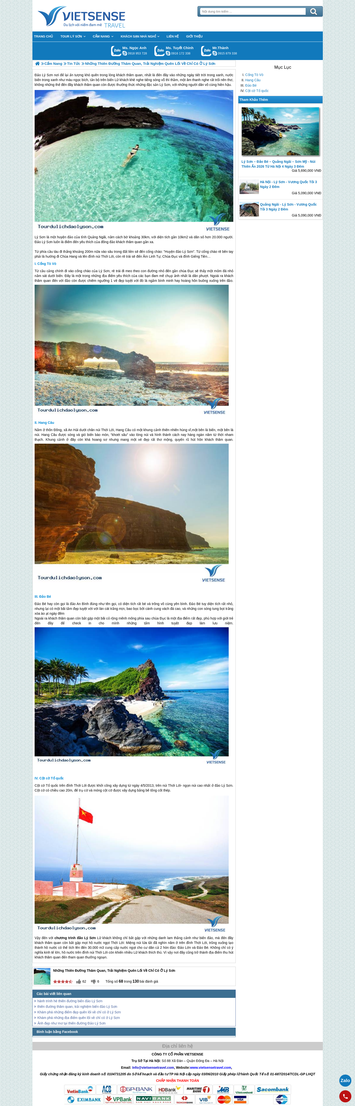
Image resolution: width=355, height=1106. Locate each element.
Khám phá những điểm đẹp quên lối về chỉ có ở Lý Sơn (79, 1012)
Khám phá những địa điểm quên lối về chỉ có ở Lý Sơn (79, 1018)
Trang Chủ (93, 15)
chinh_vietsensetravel (168, 53)
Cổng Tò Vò (254, 75)
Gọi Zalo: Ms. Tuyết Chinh (159, 50)
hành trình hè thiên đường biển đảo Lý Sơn (70, 1001)
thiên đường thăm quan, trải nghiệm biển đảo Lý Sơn (77, 1007)
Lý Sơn (40, 237)
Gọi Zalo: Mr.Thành (206, 50)
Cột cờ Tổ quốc (257, 91)
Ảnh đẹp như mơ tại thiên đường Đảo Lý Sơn (72, 1023)
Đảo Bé (251, 85)
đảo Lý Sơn (184, 252)
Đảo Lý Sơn (44, 242)
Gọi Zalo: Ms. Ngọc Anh (116, 50)
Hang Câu (253, 80)
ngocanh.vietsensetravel (124, 53)
